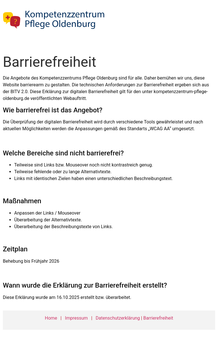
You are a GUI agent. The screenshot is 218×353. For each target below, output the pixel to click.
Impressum (76, 318)
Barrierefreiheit (158, 318)
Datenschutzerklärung (118, 318)
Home (51, 318)
